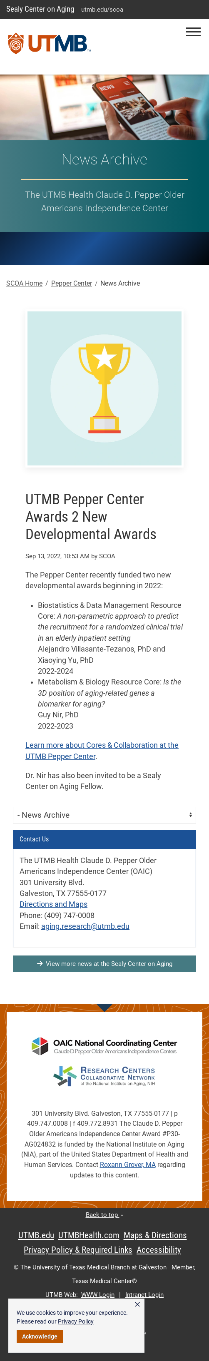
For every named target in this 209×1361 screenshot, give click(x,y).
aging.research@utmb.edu (85, 926)
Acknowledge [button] (39, 1336)
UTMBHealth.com (88, 1235)
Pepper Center (71, 283)
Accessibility (159, 1250)
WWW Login (97, 1295)
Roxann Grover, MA (128, 1165)
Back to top (105, 1215)
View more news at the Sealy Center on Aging (104, 964)
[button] (193, 32)
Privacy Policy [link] (76, 1321)
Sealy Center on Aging (40, 9)
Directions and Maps (53, 904)
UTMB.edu (36, 1235)
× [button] (137, 1304)
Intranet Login (144, 1295)
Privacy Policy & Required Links (78, 1250)
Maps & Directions (155, 1235)
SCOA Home (24, 283)
